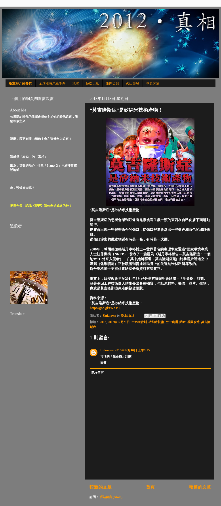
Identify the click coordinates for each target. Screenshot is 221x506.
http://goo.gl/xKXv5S (105, 308)
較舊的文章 (200, 487)
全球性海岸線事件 (52, 83)
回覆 (103, 362)
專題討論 (152, 83)
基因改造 (193, 322)
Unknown (107, 350)
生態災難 (112, 83)
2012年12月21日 (119, 322)
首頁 (150, 487)
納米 (182, 322)
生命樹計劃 (139, 322)
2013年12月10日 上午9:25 (132, 350)
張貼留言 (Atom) (111, 497)
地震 (75, 83)
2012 (103, 322)
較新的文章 (101, 487)
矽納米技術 (156, 322)
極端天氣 (92, 83)
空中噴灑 (172, 322)
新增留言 (97, 372)
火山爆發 (132, 83)
